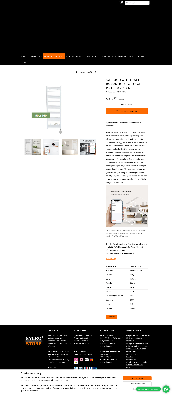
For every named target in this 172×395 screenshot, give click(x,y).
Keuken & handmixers (134, 365)
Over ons (129, 367)
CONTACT (24, 62)
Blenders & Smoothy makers (137, 362)
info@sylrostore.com (61, 351)
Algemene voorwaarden (83, 335)
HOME (23, 56)
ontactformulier (56, 341)
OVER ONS (140, 56)
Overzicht (111, 317)
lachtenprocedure (82, 341)
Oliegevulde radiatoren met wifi (138, 335)
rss (84, 391)
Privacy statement (81, 338)
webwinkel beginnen (93, 391)
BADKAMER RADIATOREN (54, 56)
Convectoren (131, 351)
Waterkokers (131, 359)
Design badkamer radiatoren (137, 343)
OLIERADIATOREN (35, 56)
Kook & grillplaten (133, 354)
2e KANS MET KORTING (126, 56)
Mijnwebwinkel (114, 391)
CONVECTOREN (92, 56)
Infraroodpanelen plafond (136, 349)
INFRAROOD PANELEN (75, 56)
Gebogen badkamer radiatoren (138, 346)
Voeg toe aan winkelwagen (126, 111)
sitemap (79, 391)
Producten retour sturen (83, 343)
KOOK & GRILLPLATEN (108, 56)
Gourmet (129, 357)
